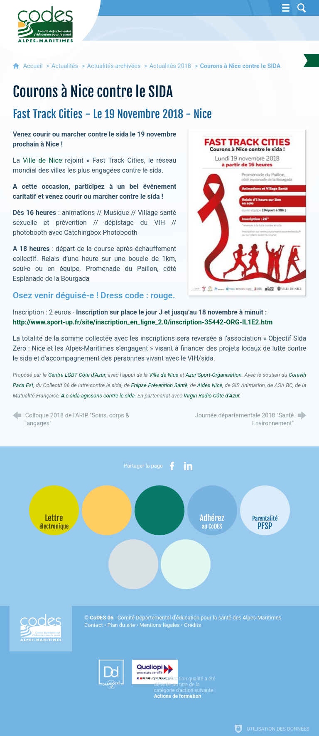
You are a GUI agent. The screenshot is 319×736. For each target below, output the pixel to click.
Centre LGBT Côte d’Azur (76, 375)
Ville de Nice (42, 160)
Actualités (65, 66)
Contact (93, 625)
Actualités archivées (114, 66)
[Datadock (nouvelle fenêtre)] (93, 674)
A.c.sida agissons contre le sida (98, 395)
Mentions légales (160, 625)
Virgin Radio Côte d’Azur (211, 395)
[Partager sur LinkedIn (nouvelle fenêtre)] (188, 466)
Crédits (192, 625)
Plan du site (121, 625)
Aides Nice (209, 385)
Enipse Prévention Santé (159, 385)
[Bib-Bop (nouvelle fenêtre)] (159, 510)
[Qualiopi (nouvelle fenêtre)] (176, 671)
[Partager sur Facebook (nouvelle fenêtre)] (172, 466)
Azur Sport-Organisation (214, 375)
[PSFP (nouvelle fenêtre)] (265, 510)
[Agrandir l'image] (247, 212)
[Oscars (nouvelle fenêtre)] (186, 564)
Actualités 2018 (170, 66)
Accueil (33, 66)
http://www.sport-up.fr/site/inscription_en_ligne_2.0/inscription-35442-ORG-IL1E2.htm (143, 322)
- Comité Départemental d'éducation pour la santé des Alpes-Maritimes (185, 617)
